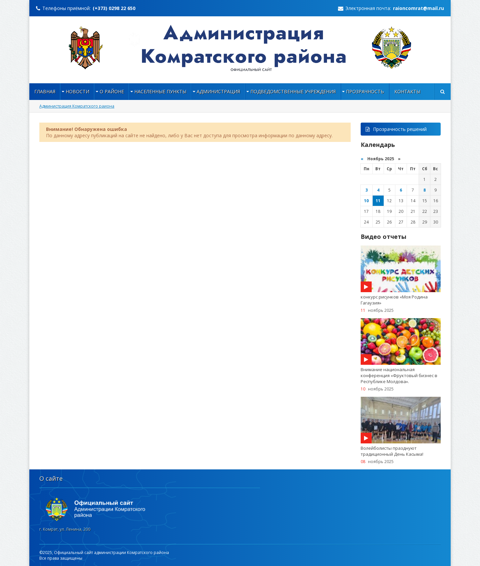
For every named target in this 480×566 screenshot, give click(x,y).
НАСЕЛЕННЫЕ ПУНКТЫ (160, 91)
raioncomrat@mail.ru (418, 8)
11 (378, 201)
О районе (112, 91)
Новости (77, 91)
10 (366, 201)
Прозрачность (365, 91)
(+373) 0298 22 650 (114, 8)
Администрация (218, 91)
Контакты (407, 91)
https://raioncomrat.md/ (240, 48)
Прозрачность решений (396, 129)
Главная (44, 91)
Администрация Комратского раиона (76, 106)
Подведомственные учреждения (293, 91)
